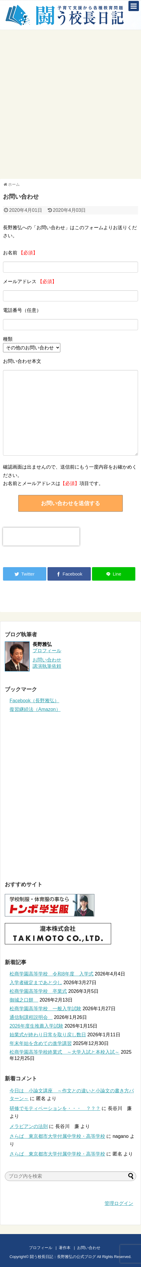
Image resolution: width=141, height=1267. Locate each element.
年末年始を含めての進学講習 (41, 1043)
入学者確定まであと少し (36, 982)
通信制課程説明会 (31, 1017)
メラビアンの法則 (29, 1126)
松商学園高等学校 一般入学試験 (45, 1008)
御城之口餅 (24, 999)
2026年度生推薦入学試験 (36, 1026)
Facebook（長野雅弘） (34, 700)
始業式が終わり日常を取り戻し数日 (48, 1034)
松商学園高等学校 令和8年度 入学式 (52, 973)
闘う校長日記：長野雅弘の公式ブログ (63, 1256)
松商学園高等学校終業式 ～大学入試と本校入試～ (64, 1052)
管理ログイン (119, 1203)
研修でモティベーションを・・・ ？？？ (55, 1108)
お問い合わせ (94, 1247)
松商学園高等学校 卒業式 (38, 991)
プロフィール (47, 650)
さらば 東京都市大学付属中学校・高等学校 (57, 1136)
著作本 (64, 1247)
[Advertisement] (70, 103)
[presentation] (41, 537)
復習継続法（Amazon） (35, 709)
